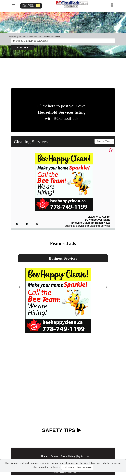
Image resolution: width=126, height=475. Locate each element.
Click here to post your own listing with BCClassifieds (61, 112)
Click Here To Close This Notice (77, 467)
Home (44, 456)
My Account (83, 456)
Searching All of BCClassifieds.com (25, 36)
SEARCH (22, 47)
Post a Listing (68, 456)
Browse (54, 456)
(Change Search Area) (52, 36)
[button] (19, 288)
